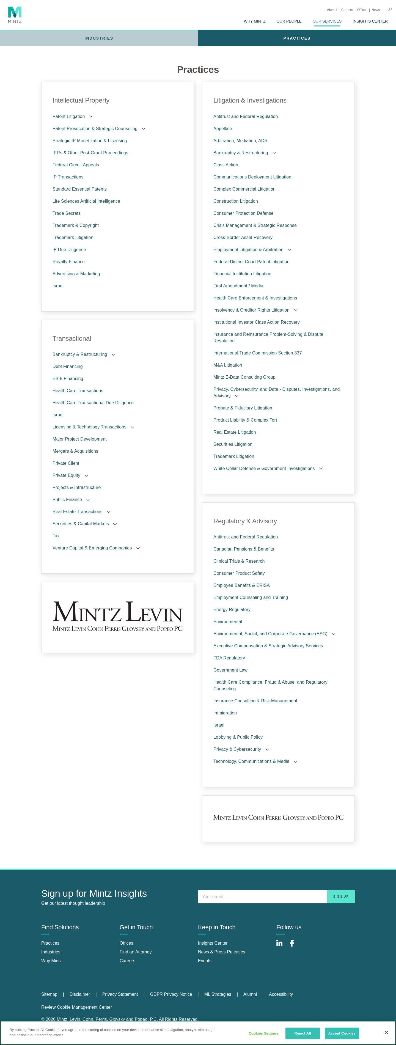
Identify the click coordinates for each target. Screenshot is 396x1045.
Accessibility (281, 994)
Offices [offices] (126, 943)
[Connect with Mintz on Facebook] (295, 946)
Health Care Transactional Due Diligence (93, 402)
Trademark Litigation (73, 237)
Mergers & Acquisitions (75, 451)
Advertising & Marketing (76, 273)
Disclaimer (80, 994)
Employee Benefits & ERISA (241, 585)
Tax (56, 536)
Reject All (303, 1033)
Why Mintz (255, 21)
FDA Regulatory (229, 658)
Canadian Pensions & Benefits (243, 549)
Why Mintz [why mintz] (51, 960)
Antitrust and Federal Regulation (245, 116)
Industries (99, 38)
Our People (289, 21)
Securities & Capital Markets (81, 523)
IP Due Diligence (69, 249)
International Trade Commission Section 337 (257, 353)
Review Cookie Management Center (76, 1007)
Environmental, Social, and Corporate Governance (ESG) (270, 633)
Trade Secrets (67, 213)
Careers (347, 10)
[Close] (386, 1032)
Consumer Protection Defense (243, 213)
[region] (198, 1033)
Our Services (327, 21)
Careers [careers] (127, 960)
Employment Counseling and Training (250, 597)
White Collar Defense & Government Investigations (264, 468)
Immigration (225, 713)
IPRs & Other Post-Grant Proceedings (90, 152)
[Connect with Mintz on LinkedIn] (281, 946)
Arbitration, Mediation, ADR (240, 140)
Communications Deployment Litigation (252, 177)
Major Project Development (80, 439)
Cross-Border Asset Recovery (243, 237)
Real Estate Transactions (78, 511)
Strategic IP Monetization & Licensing (90, 140)
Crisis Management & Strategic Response (255, 225)
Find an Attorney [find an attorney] (136, 952)
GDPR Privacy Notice (171, 994)
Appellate (222, 128)
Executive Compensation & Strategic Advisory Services (268, 646)
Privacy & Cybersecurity (237, 749)
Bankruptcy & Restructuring (80, 354)
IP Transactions (68, 177)
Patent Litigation (69, 116)
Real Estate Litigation (234, 432)
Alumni (332, 10)
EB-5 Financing (68, 378)
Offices (362, 10)
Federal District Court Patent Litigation (251, 261)
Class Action (225, 165)
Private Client (66, 463)
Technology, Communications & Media (251, 761)
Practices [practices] (50, 943)
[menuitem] (255, 21)
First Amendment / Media (238, 286)
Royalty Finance (69, 261)
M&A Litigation (227, 365)
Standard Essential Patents (80, 189)
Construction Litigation (235, 201)
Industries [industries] (50, 952)
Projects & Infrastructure (77, 487)
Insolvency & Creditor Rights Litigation (251, 310)
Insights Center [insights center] (213, 943)
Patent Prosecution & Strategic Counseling (95, 128)
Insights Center (370, 21)
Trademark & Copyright (76, 225)
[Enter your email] (276, 896)
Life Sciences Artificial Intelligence (86, 201)
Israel (58, 286)
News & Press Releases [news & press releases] (221, 952)
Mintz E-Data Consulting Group (244, 377)
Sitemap (49, 994)
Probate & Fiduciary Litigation (242, 408)
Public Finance (67, 499)
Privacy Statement (120, 994)
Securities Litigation (232, 444)
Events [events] (204, 960)
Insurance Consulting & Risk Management (255, 700)
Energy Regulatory (232, 609)
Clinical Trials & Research (239, 561)
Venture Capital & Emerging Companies (92, 548)
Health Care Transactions (78, 390)
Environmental (227, 621)
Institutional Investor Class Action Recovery (256, 322)
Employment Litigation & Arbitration (248, 249)
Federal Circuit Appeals (76, 165)
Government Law (230, 670)
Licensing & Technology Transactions (90, 427)
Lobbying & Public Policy (238, 737)
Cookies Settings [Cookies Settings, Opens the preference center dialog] (263, 1033)
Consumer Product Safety (239, 573)
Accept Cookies (341, 1033)
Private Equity (66, 475)
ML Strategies (217, 994)
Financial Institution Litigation (242, 273)
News (376, 10)
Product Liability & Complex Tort (245, 420)
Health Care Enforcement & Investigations (255, 298)
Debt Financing (68, 366)
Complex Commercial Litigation (244, 189)
